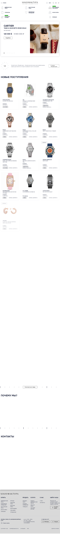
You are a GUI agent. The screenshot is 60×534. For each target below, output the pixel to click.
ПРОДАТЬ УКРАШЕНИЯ (25, 504)
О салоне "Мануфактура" (54, 66)
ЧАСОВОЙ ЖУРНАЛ (33, 508)
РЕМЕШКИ (3, 511)
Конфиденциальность (14, 528)
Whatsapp (45, 521)
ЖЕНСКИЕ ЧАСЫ (12, 506)
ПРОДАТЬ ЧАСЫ (25, 501)
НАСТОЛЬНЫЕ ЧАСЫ (4, 507)
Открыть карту (5, 523)
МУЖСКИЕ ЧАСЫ (12, 503)
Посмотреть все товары (30, 387)
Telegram (55, 521)
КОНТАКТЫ (42, 502)
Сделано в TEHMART (55, 528)
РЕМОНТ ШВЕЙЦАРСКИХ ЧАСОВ (34, 502)
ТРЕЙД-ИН (25, 506)
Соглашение (22, 528)
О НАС (41, 500)
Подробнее (8, 37)
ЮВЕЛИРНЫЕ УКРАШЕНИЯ (4, 504)
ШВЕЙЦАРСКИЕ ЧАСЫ (4, 501)
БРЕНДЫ (12, 500)
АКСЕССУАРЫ (4, 509)
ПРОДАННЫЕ (13, 512)
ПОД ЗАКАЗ (12, 510)
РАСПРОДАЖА (13, 508)
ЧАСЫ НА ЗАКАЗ (33, 505)
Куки (28, 528)
